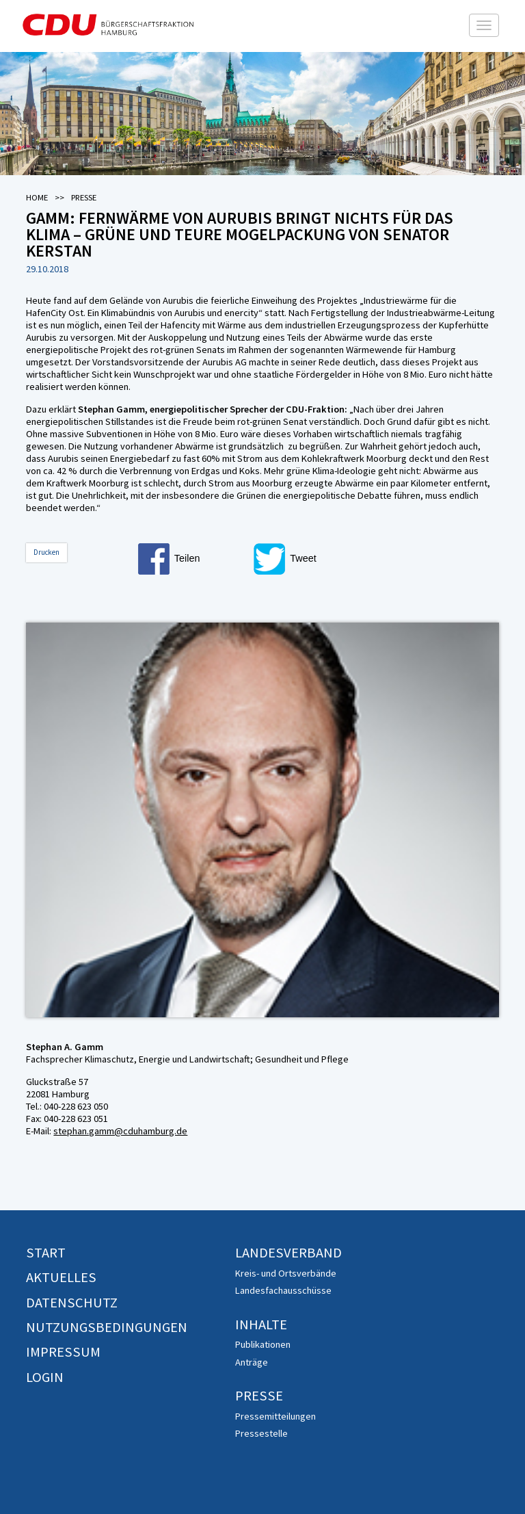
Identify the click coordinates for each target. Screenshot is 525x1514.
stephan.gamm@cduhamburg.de (120, 1131)
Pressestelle (261, 1433)
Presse (259, 1396)
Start (46, 1253)
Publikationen (263, 1344)
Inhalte (261, 1324)
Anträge (251, 1362)
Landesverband (288, 1253)
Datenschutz (72, 1302)
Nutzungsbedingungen (106, 1327)
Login (45, 1377)
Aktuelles (61, 1277)
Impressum (63, 1352)
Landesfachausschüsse (283, 1290)
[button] (192, 559)
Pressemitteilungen (275, 1416)
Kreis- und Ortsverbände (285, 1273)
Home (37, 197)
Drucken (46, 552)
